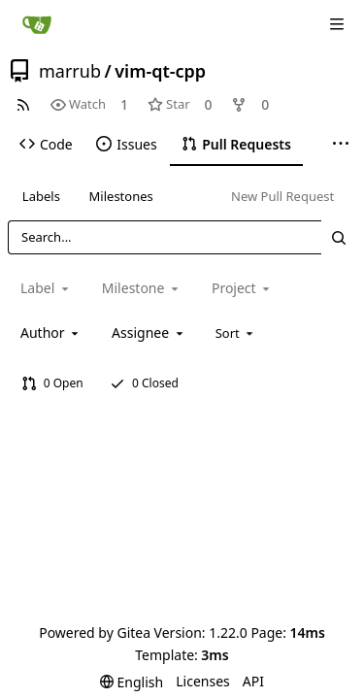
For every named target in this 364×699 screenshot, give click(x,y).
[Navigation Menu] (336, 24)
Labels (41, 196)
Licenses (203, 681)
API (253, 681)
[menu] (236, 333)
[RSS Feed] (23, 104)
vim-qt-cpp (160, 71)
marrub (70, 71)
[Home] (37, 24)
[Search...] (338, 237)
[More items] (340, 144)
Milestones (121, 196)
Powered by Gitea (94, 632)
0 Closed (144, 383)
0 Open (52, 383)
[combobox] (51, 332)
